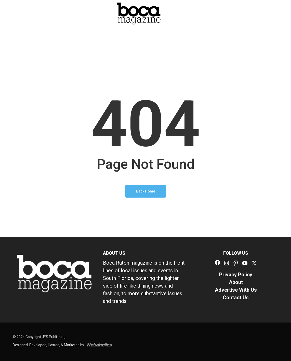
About (236, 282)
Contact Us (236, 297)
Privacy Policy (235, 275)
